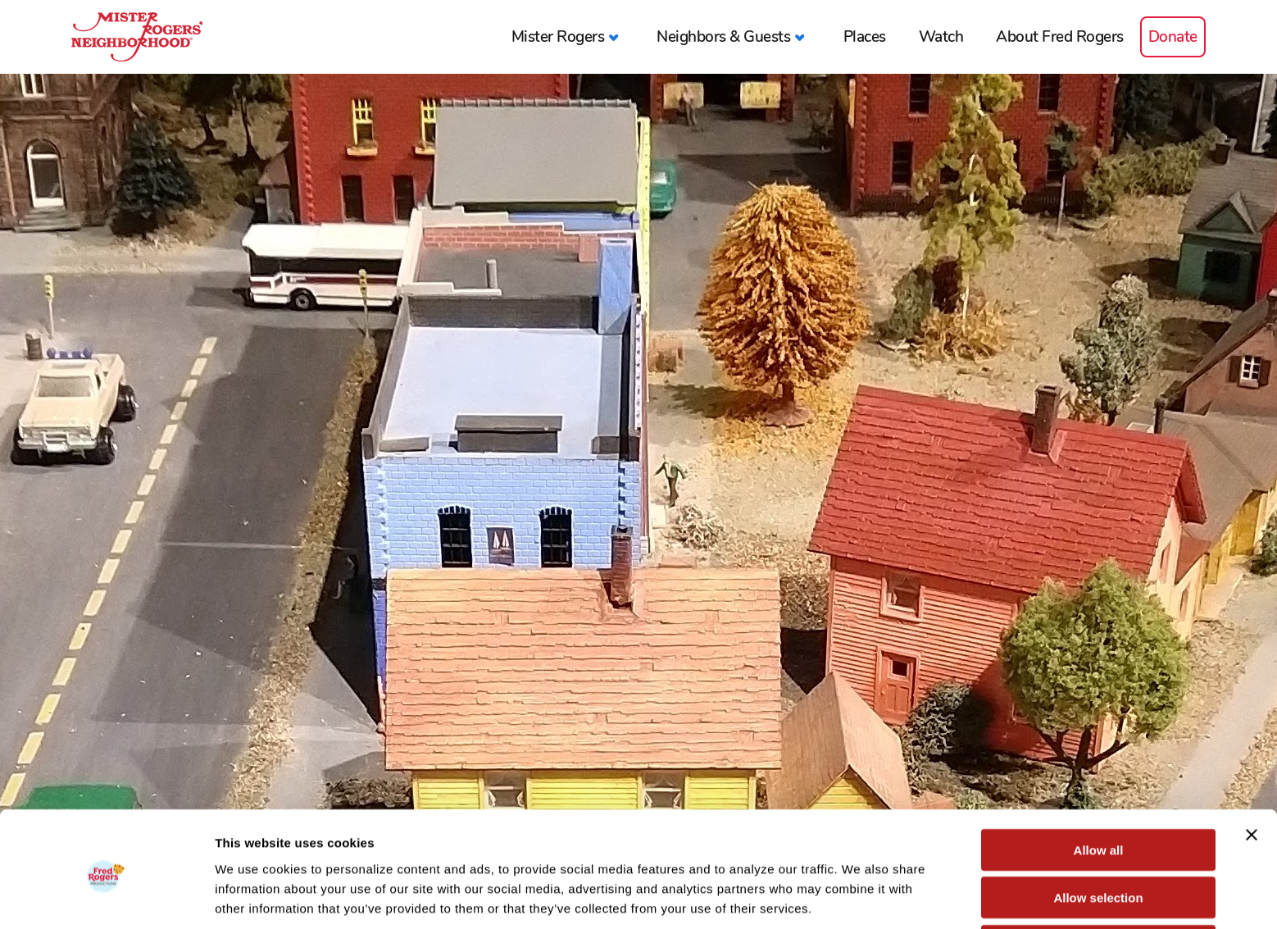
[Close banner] (1251, 770)
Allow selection (1098, 833)
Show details (860, 897)
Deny (1099, 881)
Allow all (1099, 785)
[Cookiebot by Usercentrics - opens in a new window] (106, 897)
